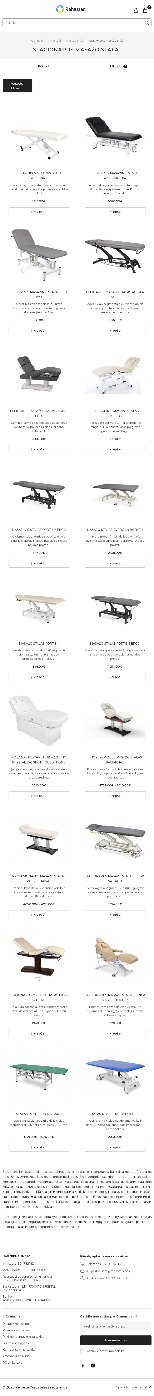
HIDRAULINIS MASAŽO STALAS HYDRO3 (115, 413)
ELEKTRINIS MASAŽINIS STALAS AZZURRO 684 (115, 175)
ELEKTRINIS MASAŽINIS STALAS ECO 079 (39, 294)
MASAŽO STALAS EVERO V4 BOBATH (115, 530)
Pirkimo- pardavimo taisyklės (23, 1337)
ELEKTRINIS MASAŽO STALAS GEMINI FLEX (39, 413)
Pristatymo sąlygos (16, 1324)
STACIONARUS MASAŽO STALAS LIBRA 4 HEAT (39, 997)
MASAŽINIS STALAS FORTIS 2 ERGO (39, 530)
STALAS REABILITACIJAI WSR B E (115, 1114)
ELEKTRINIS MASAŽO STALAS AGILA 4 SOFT (115, 294)
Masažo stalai (75, 40)
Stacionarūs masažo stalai (106, 40)
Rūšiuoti (40, 66)
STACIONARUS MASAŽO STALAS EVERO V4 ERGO (115, 878)
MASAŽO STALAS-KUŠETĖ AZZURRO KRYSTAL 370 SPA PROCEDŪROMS (38, 760)
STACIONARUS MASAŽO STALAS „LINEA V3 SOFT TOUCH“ (115, 997)
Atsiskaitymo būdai (16, 1356)
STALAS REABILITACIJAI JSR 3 (39, 1114)
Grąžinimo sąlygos (16, 1343)
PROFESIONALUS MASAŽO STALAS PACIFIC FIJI (115, 760)
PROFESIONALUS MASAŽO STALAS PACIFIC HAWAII (39, 878)
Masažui (55, 40)
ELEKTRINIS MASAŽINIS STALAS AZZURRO (38, 175)
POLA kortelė (12, 1362)
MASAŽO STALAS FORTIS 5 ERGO (115, 643)
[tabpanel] (39, 136)
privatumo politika (112, 1351)
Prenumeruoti (116, 1340)
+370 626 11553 (113, 1264)
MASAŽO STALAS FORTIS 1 (39, 643)
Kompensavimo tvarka (19, 1350)
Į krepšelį (38, 212)
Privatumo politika (16, 1330)
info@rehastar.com (116, 1271)
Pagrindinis (37, 40)
